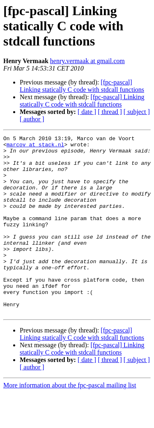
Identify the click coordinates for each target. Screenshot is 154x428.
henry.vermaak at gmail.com (87, 60)
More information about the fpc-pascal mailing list (69, 420)
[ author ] (32, 119)
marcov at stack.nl (35, 146)
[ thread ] (110, 111)
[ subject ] (137, 111)
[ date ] (87, 111)
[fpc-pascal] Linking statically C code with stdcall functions (82, 86)
